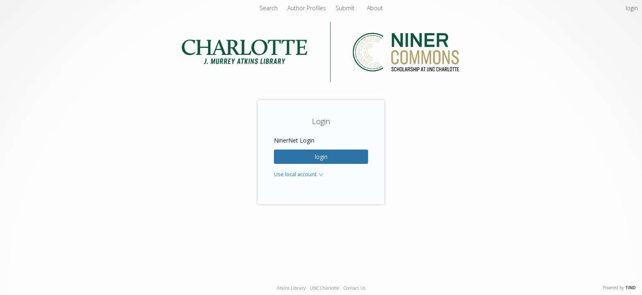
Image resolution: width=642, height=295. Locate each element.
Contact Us (354, 288)
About (375, 8)
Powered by (619, 287)
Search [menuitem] (269, 8)
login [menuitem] (632, 8)
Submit (346, 8)
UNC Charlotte (324, 288)
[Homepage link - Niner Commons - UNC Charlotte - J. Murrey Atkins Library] (321, 80)
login (321, 157)
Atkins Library (291, 288)
